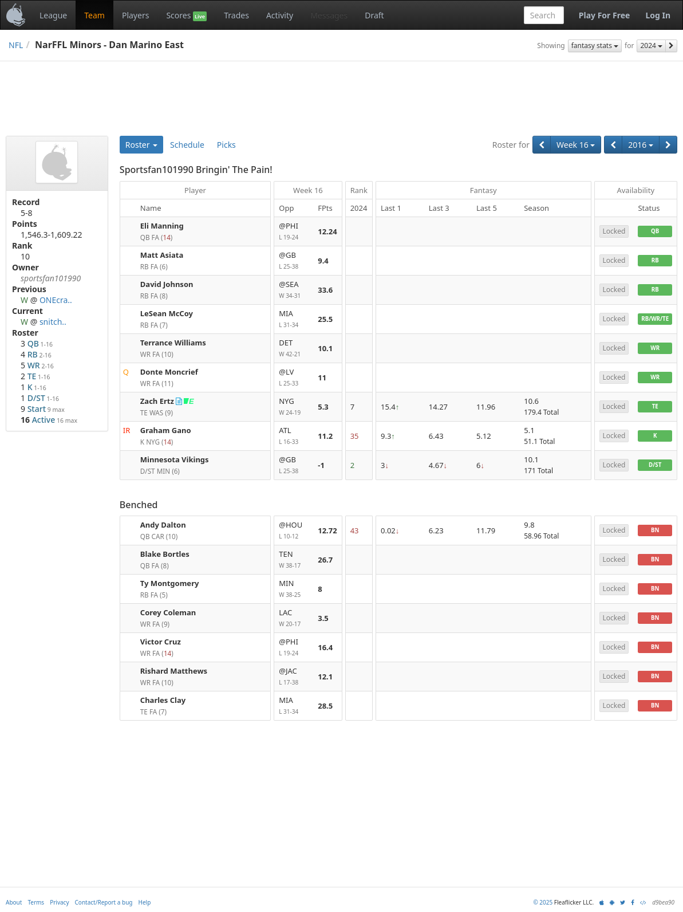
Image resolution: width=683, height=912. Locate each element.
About (14, 902)
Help (145, 902)
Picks (226, 144)
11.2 (325, 436)
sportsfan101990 (51, 278)
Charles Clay (162, 700)
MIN (294, 589)
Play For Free (604, 15)
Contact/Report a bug (104, 902)
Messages (329, 15)
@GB (294, 261)
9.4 (323, 260)
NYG (294, 407)
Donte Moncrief (169, 372)
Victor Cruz (160, 641)
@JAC (294, 677)
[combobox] (544, 15)
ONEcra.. (56, 299)
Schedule (187, 144)
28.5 (325, 706)
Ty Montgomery (169, 583)
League (53, 15)
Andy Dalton (163, 525)
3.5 (323, 618)
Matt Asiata (161, 255)
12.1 (325, 676)
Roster (141, 144)
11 (322, 377)
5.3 (323, 407)
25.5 (325, 319)
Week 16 (575, 144)
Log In (657, 15)
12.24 (327, 231)
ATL (294, 436)
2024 (651, 45)
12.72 (327, 530)
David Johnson (167, 284)
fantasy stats (594, 45)
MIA (294, 319)
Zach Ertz (157, 401)
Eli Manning (162, 226)
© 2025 (542, 902)
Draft (374, 15)
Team (94, 15)
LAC (294, 618)
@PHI (294, 232)
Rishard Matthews (173, 671)
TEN (294, 560)
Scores (186, 15)
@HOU (294, 531)
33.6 (325, 290)
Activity (279, 15)
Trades (236, 15)
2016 (640, 144)
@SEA (294, 290)
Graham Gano (165, 430)
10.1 (325, 348)
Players (135, 15)
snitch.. (53, 321)
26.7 (325, 560)
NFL (16, 45)
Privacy (59, 902)
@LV (294, 378)
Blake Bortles (164, 554)
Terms (35, 902)
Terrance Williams (173, 342)
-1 (321, 465)
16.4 (325, 647)
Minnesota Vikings (174, 459)
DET (294, 348)
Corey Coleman (168, 612)
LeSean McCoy (166, 313)
